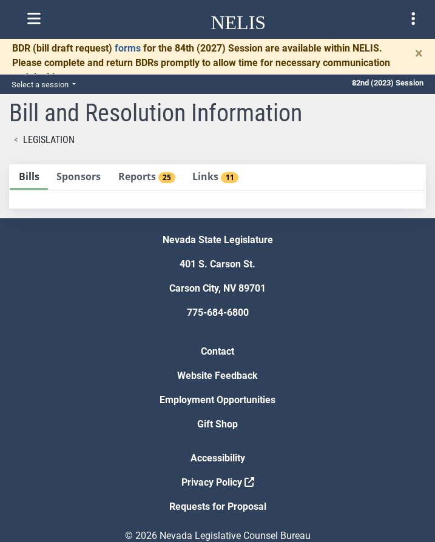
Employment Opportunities (217, 400)
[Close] (419, 53)
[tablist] (217, 186)
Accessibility (218, 458)
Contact (217, 351)
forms (128, 48)
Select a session (41, 84)
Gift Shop (217, 424)
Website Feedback (217, 375)
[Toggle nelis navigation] (34, 19)
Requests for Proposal (217, 506)
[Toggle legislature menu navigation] (413, 19)
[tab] (29, 177)
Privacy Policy (217, 482)
